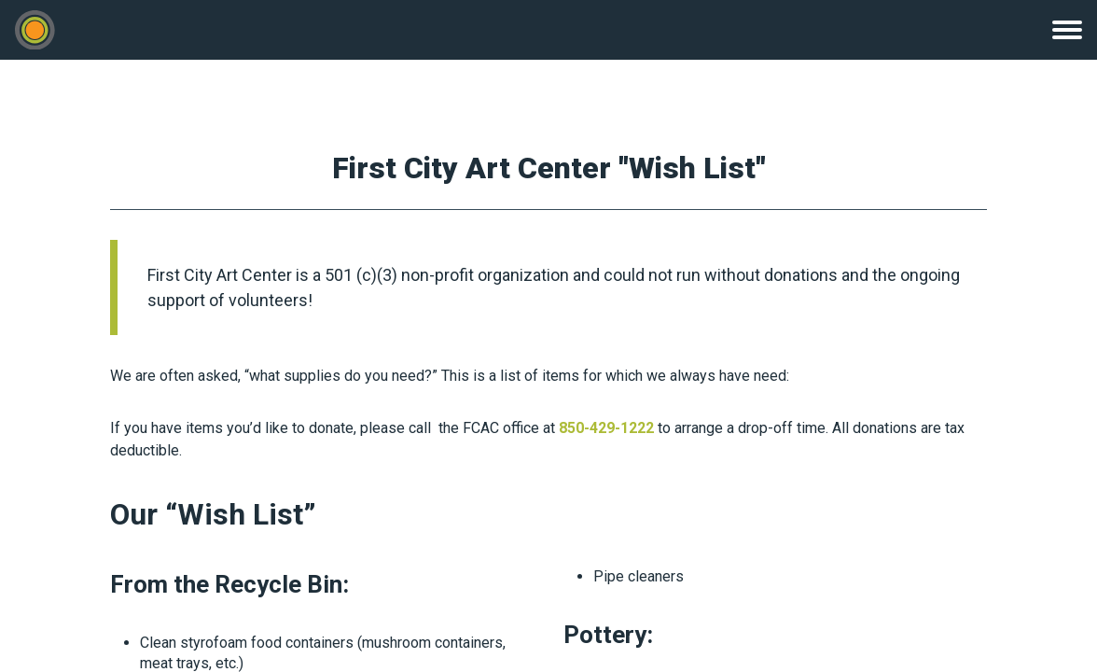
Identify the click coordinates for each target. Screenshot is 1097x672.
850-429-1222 (606, 428)
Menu (1067, 30)
